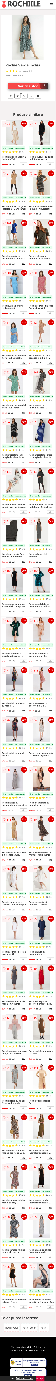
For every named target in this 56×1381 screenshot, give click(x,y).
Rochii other (29, 1327)
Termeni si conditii (21, 1347)
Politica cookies (37, 1350)
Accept (40, 1378)
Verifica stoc (33, 86)
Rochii (43, 1327)
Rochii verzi (11, 1327)
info (23, 164)
